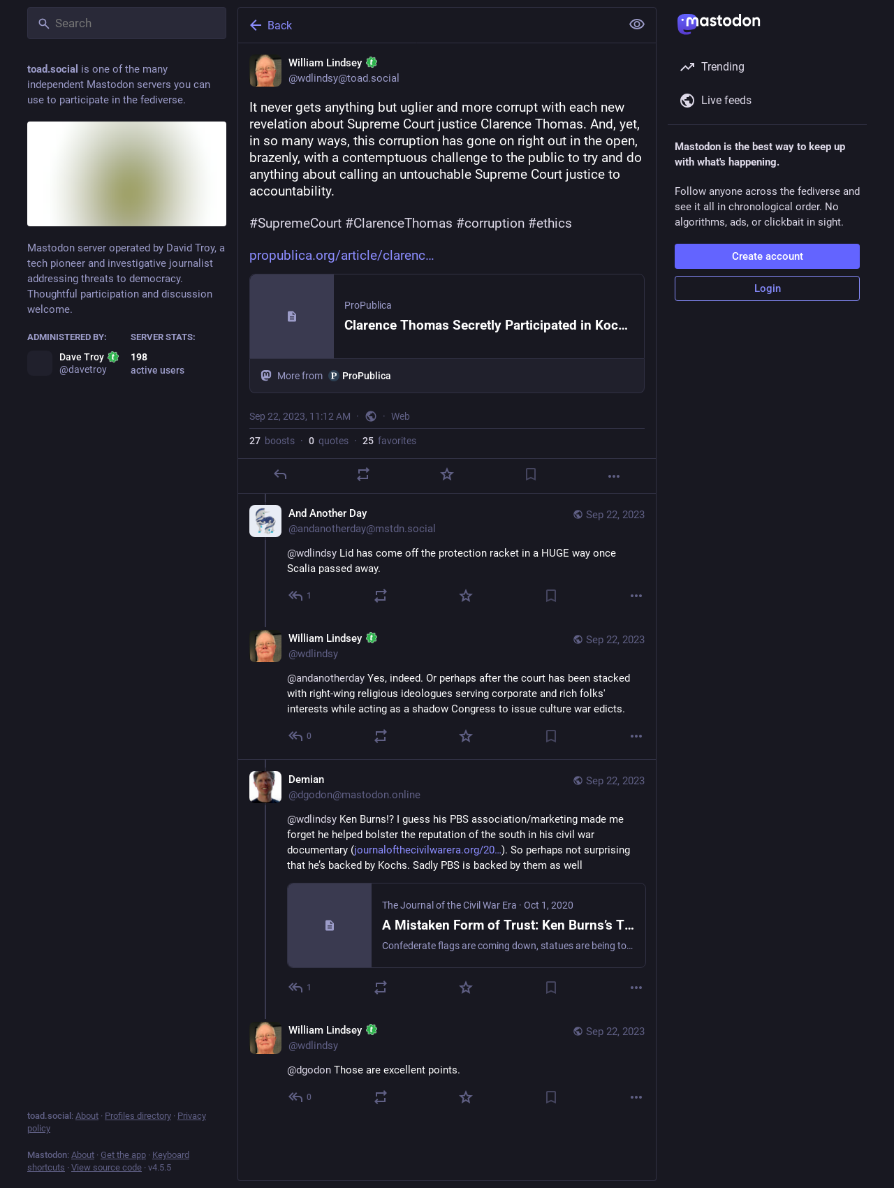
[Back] (428, 25)
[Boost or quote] (363, 474)
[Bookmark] (530, 474)
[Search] (126, 23)
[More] (614, 476)
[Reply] (280, 474)
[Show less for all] (637, 24)
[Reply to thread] (300, 595)
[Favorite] (447, 474)
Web (400, 416)
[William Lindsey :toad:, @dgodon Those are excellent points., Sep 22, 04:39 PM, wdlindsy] (447, 1065)
